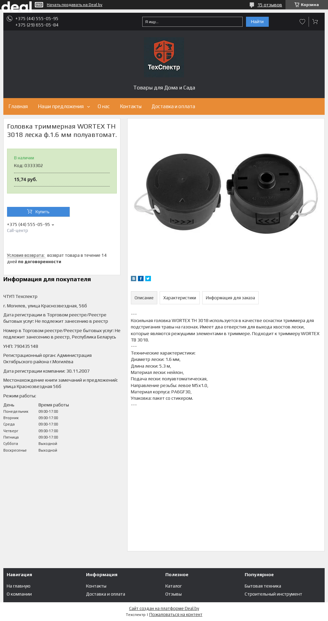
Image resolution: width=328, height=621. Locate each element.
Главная (18, 106)
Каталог (173, 586)
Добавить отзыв (302, 22)
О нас (104, 106)
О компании (19, 594)
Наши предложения (61, 106)
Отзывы (173, 594)
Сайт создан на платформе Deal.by (164, 608)
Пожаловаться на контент (175, 614)
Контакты (131, 106)
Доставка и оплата (173, 106)
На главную (18, 586)
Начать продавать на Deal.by (74, 4)
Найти (257, 21)
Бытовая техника (263, 586)
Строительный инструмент (273, 594)
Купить (42, 211)
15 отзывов (269, 4)
